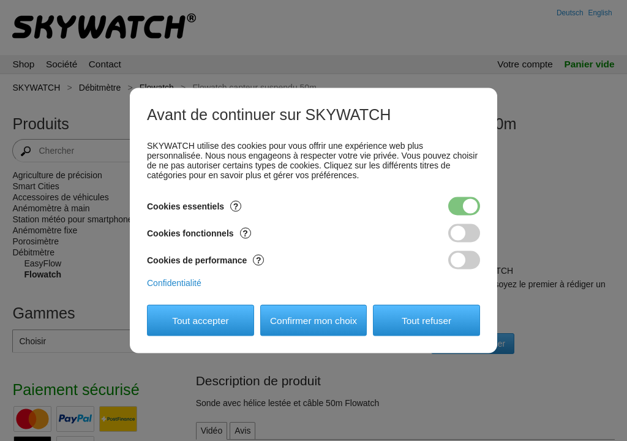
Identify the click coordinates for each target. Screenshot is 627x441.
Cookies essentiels (194, 206)
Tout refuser (426, 320)
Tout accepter (200, 320)
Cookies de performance (205, 260)
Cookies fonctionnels (199, 233)
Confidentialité (174, 283)
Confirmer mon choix (313, 320)
